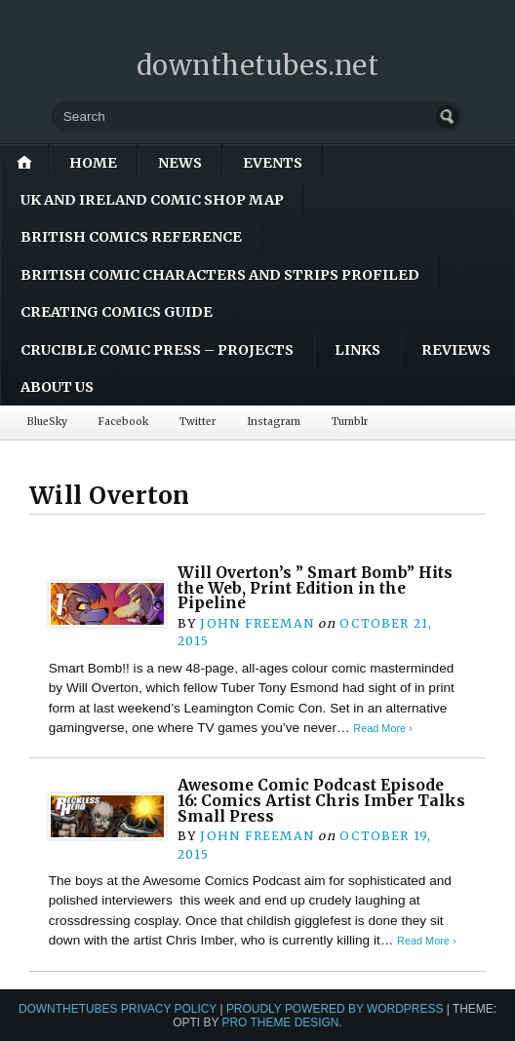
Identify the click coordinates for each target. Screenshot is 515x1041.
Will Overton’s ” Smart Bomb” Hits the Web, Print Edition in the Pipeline (315, 587)
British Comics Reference (131, 237)
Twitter (197, 421)
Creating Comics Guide (116, 312)
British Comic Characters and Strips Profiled (219, 275)
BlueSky (47, 421)
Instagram (273, 421)
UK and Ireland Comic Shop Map (152, 200)
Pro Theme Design (279, 1022)
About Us (57, 387)
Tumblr (350, 421)
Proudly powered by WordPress (335, 1009)
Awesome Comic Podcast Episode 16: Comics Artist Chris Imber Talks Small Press (321, 800)
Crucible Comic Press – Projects (157, 350)
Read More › (382, 728)
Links (357, 350)
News (180, 163)
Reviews (456, 350)
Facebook (123, 421)
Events (272, 163)
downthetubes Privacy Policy (118, 1009)
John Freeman (257, 623)
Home (93, 163)
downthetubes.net (258, 65)
